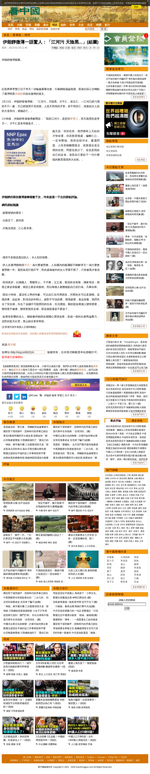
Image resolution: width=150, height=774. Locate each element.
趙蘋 (136, 571)
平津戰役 (32, 578)
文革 (141, 541)
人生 (73, 578)
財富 (107, 511)
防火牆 (108, 518)
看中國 (12, 344)
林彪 (107, 538)
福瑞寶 (101, 760)
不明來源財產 (17, 711)
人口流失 (48, 674)
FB (144, 501)
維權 (113, 518)
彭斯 (131, 491)
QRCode (33, 395)
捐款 (48, 757)
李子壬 (110, 581)
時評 (10, 29)
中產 (112, 511)
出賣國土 (128, 482)
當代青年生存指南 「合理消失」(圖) (71, 431)
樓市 (140, 508)
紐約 (63, 24)
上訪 (126, 518)
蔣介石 (128, 534)
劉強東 (139, 511)
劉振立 (81, 546)
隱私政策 (80, 757)
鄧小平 (141, 534)
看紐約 (82, 760)
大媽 (144, 511)
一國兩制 (109, 501)
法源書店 (51, 760)
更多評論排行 (139, 462)
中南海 (132, 495)
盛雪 (123, 571)
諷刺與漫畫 (42, 29)
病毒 (107, 478)
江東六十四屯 (119, 521)
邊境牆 (125, 491)
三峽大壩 (136, 482)
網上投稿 (27, 757)
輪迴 (41, 542)
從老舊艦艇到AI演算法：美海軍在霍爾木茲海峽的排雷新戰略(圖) (136, 176)
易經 (132, 538)
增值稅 (57, 581)
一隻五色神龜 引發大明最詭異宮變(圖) (124, 82)
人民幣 (108, 508)
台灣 (123, 511)
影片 (107, 24)
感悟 (112, 541)
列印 (79, 48)
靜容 (123, 574)
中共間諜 (17, 578)
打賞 (68, 48)
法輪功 (131, 518)
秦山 (109, 574)
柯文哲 (112, 488)
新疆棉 (108, 485)
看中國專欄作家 (116, 551)
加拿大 (112, 505)
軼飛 (109, 564)
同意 (136, 7)
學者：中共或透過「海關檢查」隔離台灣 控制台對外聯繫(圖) (136, 239)
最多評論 (115, 420)
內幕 (137, 495)
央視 (114, 528)
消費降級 (52, 744)
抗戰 (116, 534)
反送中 (108, 498)
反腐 (127, 498)
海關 (137, 528)
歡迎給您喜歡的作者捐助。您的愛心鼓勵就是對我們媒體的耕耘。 (36, 333)
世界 (72, 24)
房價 (107, 515)
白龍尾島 (109, 524)
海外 (130, 531)
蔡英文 (128, 511)
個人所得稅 (48, 581)
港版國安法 (132, 485)
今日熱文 (9, 479)
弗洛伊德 (120, 488)
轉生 (50, 542)
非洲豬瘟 (118, 515)
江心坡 (116, 524)
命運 (32, 510)
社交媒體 (138, 501)
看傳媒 (91, 760)
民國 (107, 534)
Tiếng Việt (112, 757)
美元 (136, 505)
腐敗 (123, 498)
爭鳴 (17, 29)
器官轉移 (82, 744)
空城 (90, 744)
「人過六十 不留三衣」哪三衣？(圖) (123, 403)
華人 (119, 528)
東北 (41, 674)
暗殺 (13, 674)
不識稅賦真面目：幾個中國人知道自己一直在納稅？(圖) (50, 574)
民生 (125, 531)
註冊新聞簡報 (115, 594)
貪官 (113, 498)
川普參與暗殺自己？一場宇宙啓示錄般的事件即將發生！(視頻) (17, 666)
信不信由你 (20, 510)
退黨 (144, 485)
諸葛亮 (126, 538)
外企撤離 (43, 744)
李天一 (28, 265)
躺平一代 (10, 542)
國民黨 (130, 478)
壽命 (137, 541)
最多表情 (137, 420)
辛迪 (136, 581)
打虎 (132, 498)
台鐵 (136, 478)
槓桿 (132, 505)
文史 (81, 24)
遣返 (142, 528)
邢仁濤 (110, 578)
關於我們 (57, 757)
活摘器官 (109, 521)
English (90, 757)
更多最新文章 (139, 371)
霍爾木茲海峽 (45, 707)
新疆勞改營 (130, 524)
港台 (45, 24)
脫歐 (118, 505)
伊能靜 (19, 93)
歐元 (120, 508)
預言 (121, 541)
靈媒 (25, 674)
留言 (74, 48)
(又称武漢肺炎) (120, 475)
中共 (85, 510)
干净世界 (26, 760)
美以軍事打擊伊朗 (115, 146)
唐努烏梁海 (130, 521)
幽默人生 (139, 538)
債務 (127, 505)
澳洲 (142, 531)
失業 (80, 670)
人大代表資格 (91, 546)
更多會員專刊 (139, 97)
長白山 (139, 521)
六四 (139, 485)
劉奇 (112, 538)
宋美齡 (135, 534)
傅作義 (9, 578)
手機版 (55, 48)
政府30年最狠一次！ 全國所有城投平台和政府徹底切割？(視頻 (17, 703)
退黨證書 (72, 760)
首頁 (10, 24)
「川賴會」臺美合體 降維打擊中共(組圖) (74, 606)
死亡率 (56, 674)
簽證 (107, 531)
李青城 (137, 574)
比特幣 (114, 508)
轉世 (45, 542)
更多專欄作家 (139, 587)
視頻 (6, 639)
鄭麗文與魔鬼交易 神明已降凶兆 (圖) (72, 597)
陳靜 (123, 567)
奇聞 (98, 24)
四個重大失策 (28, 542)
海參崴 (117, 511)
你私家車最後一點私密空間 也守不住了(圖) (75, 602)
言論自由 (140, 524)
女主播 (108, 528)
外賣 (85, 578)
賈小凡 (110, 560)
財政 (144, 508)
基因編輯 (140, 515)
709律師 (119, 518)
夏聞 (136, 564)
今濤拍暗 (125, 557)
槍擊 (8, 674)
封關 (78, 707)
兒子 (67, 395)
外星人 (19, 674)
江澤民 (119, 495)
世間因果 (10, 510)
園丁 (109, 571)
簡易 (136, 557)
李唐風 (137, 567)
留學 (133, 528)
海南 (73, 707)
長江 (113, 485)
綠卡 (121, 531)
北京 (133, 511)
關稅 (120, 491)
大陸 (19, 24)
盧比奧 (141, 475)
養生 (107, 544)
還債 (55, 542)
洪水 (118, 485)
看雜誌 (61, 760)
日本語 (124, 757)
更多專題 (141, 160)
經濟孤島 (85, 707)
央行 (123, 505)
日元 (124, 508)
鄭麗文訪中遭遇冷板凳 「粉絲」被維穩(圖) (75, 615)
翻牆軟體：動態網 (124, 760)
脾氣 (28, 510)
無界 (138, 760)
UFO (126, 488)
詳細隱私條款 (29, 7)
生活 (89, 24)
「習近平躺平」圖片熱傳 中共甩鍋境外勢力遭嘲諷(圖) (136, 227)
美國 (37, 24)
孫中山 (122, 534)
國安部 (79, 510)
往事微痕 (117, 501)
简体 (62, 48)
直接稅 (64, 581)
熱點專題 (112, 141)
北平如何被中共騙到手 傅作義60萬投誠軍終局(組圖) (136, 316)
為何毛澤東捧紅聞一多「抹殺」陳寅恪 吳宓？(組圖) (136, 265)
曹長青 (124, 581)
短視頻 (90, 578)
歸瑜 (136, 560)
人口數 (74, 744)
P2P (129, 515)
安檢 (8, 744)
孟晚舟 (114, 491)
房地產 (134, 508)
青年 (45, 510)
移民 (123, 528)
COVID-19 (114, 478)
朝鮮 (107, 505)
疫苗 (107, 488)
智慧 (107, 541)
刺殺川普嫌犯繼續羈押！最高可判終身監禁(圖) (136, 303)
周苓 (109, 567)
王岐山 (108, 491)
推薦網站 (14, 760)
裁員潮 (74, 670)
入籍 (116, 531)
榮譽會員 (18, 370)
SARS (122, 524)
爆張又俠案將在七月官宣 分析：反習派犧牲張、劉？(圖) (82, 538)
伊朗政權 (56, 707)
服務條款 (69, 757)
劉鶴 (107, 495)
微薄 (54, 395)
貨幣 (141, 505)
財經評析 (55, 29)
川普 (129, 475)
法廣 (132, 501)
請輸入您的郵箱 (127, 600)
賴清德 (134, 475)
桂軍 (112, 534)
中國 (41, 510)
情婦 (118, 498)
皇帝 (121, 538)
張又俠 (74, 546)
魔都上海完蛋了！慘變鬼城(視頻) (122, 360)
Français (101, 757)
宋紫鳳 (110, 557)
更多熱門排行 (139, 414)
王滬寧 (112, 495)
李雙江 (74, 118)
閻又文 (25, 578)
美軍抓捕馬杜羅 (114, 155)
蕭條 (13, 744)
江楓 (136, 578)
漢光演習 (123, 478)
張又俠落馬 (111, 151)
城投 (8, 711)
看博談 (17, 35)
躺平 (50, 510)
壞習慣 (79, 578)
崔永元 (125, 495)
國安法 (141, 478)
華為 (136, 488)
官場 (28, 24)
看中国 (26, 13)
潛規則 (63, 674)
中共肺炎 (109, 475)
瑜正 (123, 578)
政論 (24, 29)
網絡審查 (139, 518)
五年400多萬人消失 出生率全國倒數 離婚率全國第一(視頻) (50, 666)
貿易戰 (108, 482)
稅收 (41, 581)
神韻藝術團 (38, 760)
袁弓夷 (123, 485)
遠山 (123, 564)
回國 (112, 531)
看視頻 (110, 760)
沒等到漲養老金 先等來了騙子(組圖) (71, 440)
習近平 (56, 510)
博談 (54, 24)
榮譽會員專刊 (115, 69)
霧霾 (133, 515)
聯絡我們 (39, 757)
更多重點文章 (139, 326)
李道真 (124, 560)
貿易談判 (142, 491)
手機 (116, 541)
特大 (85, 48)
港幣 (129, 508)
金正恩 (141, 488)
